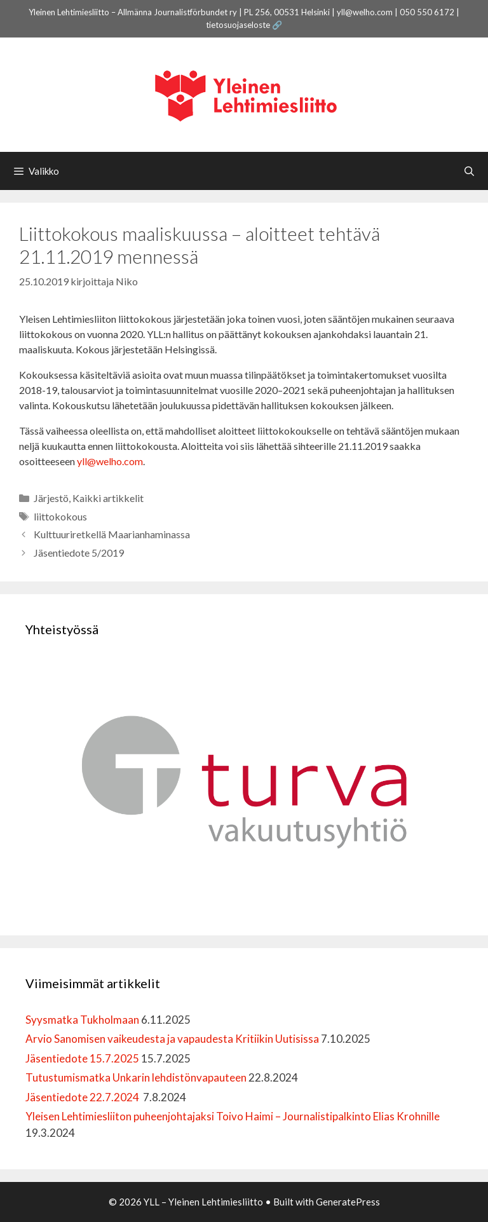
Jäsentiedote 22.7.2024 (83, 1097)
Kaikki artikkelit (108, 498)
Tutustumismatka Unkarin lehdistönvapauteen (136, 1077)
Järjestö (51, 498)
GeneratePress (348, 1201)
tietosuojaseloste (238, 25)
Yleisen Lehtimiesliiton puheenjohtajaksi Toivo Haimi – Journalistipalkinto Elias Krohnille (232, 1116)
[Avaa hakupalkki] (469, 171)
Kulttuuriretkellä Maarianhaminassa (112, 534)
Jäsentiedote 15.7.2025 (82, 1058)
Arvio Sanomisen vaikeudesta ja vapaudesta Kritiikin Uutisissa (172, 1038)
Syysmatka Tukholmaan (82, 1019)
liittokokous (60, 516)
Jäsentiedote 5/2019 (79, 553)
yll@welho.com (110, 461)
